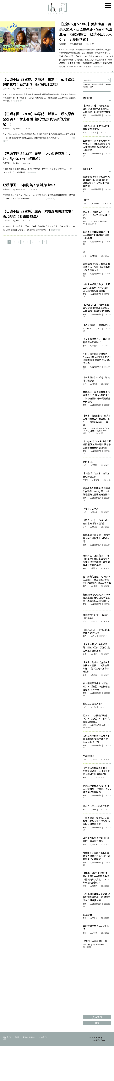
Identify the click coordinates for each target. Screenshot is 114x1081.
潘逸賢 (94, 759)
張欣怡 (94, 568)
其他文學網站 (29, 1037)
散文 (84, 809)
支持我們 (42, 1037)
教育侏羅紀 (87, 328)
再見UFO (86, 84)
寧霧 (94, 809)
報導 (84, 115)
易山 (94, 132)
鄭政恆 (94, 886)
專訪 (84, 568)
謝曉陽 (94, 586)
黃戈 (99, 328)
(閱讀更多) (98, 66)
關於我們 (7, 1037)
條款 (5, 1039)
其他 (84, 933)
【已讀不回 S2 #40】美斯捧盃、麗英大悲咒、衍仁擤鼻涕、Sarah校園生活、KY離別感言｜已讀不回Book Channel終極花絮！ (85, 31)
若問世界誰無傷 (97, 84)
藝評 (84, 586)
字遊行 (85, 480)
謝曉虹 (94, 654)
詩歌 (84, 221)
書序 (84, 428)
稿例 (17, 1037)
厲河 (92, 86)
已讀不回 (62, 43)
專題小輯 (86, 944)
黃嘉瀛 (94, 384)
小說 (84, 203)
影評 (84, 132)
